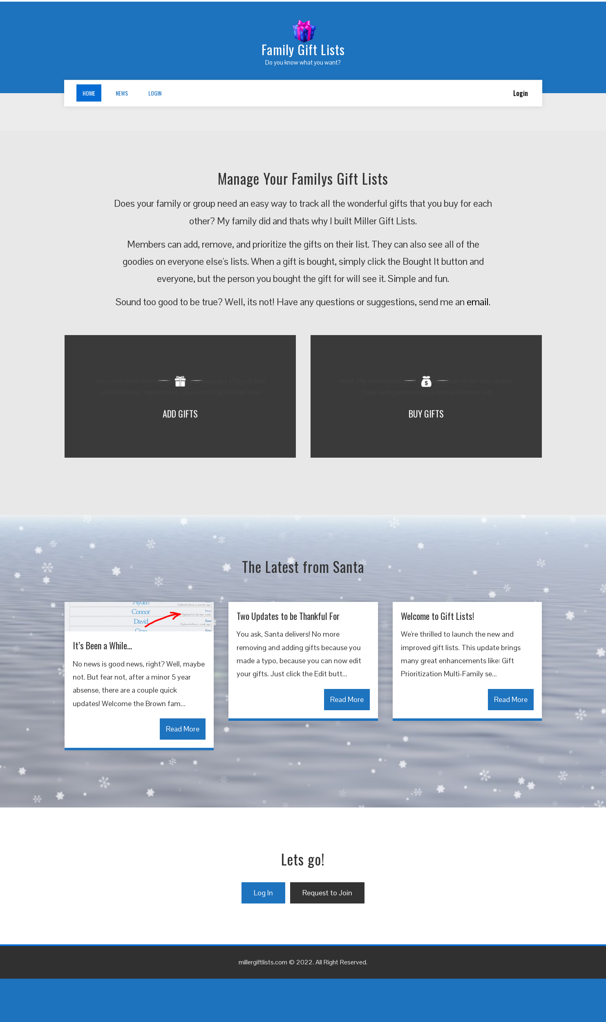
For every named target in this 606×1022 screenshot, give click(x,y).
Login (154, 93)
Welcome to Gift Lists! (437, 659)
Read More (182, 772)
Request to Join (327, 936)
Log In (263, 936)
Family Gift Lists (303, 49)
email (478, 345)
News (122, 93)
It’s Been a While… (102, 688)
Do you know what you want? (303, 62)
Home (89, 93)
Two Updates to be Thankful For (288, 659)
